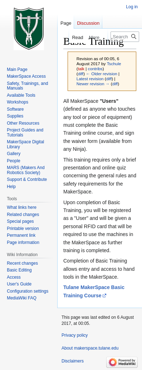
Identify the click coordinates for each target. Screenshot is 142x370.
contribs (95, 68)
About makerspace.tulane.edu (90, 348)
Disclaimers (73, 361)
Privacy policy (75, 335)
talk (81, 68)
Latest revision (90, 78)
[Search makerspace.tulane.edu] (125, 37)
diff (80, 73)
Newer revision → (93, 83)
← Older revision (101, 73)
